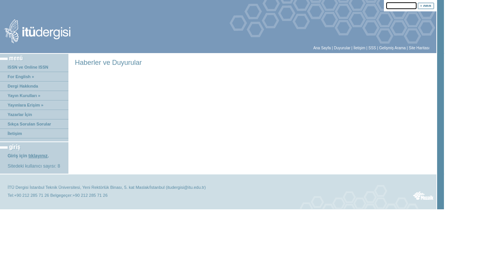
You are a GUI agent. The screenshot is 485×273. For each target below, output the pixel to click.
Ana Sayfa (322, 48)
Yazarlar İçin (20, 114)
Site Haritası (419, 48)
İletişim (359, 48)
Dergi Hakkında (23, 86)
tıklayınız (38, 155)
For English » (21, 76)
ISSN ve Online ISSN (28, 67)
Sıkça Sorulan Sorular (29, 124)
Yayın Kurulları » (24, 95)
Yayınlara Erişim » (25, 105)
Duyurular (342, 48)
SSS (372, 48)
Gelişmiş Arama (392, 48)
